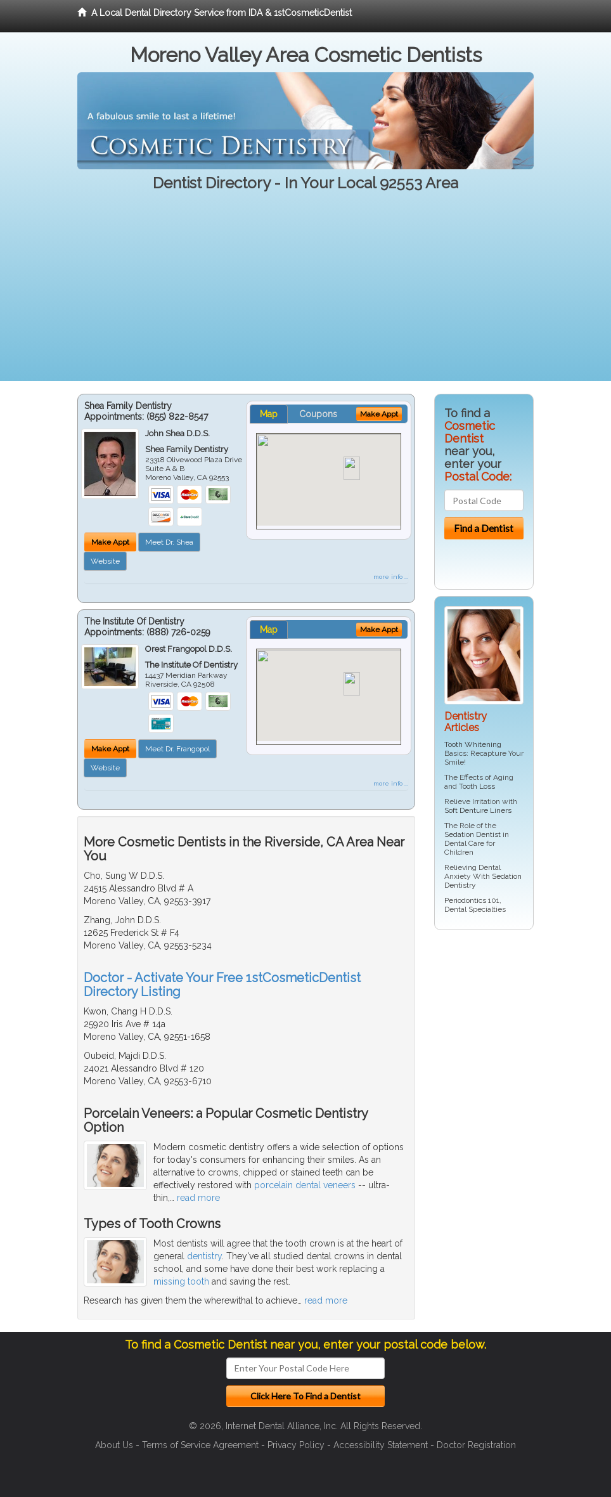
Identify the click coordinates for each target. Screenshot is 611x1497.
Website (105, 561)
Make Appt (110, 542)
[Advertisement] (305, 292)
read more (198, 1198)
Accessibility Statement (380, 1445)
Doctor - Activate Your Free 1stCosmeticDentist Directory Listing (222, 984)
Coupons (318, 414)
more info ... (390, 576)
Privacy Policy (296, 1445)
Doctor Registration (476, 1445)
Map (269, 414)
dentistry (204, 1256)
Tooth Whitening (472, 744)
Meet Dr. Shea (169, 542)
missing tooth (181, 1281)
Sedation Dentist (472, 834)
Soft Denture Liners (477, 810)
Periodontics (465, 900)
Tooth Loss (477, 786)
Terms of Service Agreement (200, 1445)
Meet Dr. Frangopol (177, 748)
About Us (114, 1445)
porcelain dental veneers (305, 1185)
